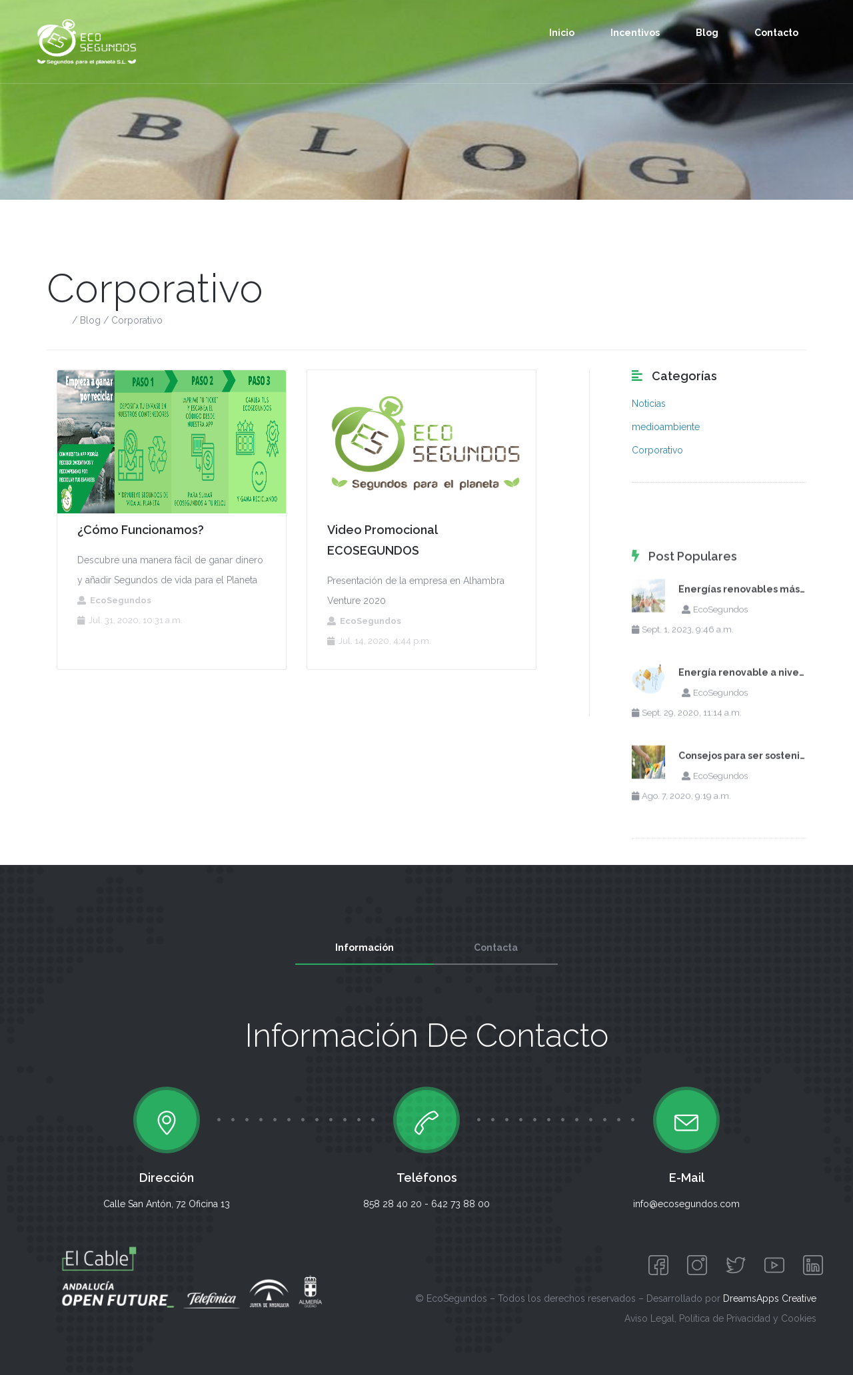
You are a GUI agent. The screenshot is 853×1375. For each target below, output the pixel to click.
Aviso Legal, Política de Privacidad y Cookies (720, 1318)
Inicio (561, 32)
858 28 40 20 (392, 1204)
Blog (707, 32)
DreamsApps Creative (769, 1298)
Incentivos (635, 32)
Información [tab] (364, 947)
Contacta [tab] (496, 947)
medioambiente (666, 426)
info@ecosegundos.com (686, 1204)
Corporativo (657, 450)
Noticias (649, 403)
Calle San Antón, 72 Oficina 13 (166, 1204)
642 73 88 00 (460, 1204)
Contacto (776, 32)
